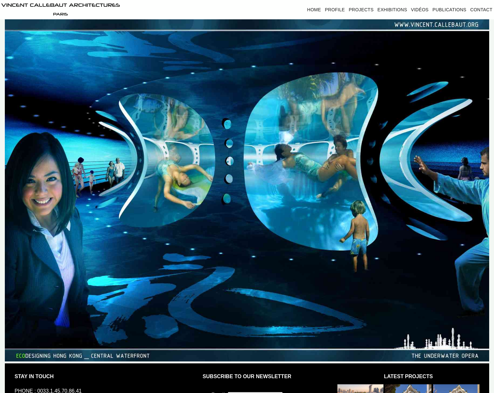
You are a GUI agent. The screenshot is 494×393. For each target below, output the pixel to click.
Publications (449, 9)
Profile (335, 9)
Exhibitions (392, 9)
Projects (361, 9)
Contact (481, 9)
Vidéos (420, 9)
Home (314, 9)
